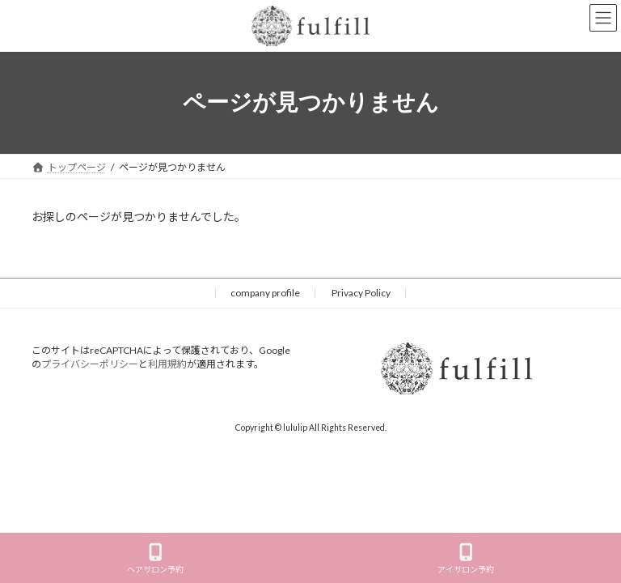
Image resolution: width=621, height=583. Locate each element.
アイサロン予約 (465, 558)
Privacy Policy (361, 293)
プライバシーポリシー (89, 364)
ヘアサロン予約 (155, 558)
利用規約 (167, 364)
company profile (265, 293)
